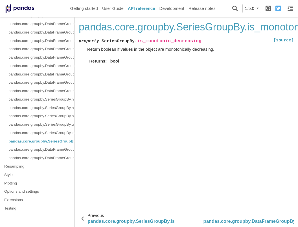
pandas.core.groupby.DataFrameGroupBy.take (41, 74)
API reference (141, 8)
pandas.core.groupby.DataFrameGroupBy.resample (41, 32)
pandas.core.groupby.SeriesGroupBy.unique (41, 124)
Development (171, 8)
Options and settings (21, 191)
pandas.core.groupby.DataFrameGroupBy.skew (41, 66)
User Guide (113, 8)
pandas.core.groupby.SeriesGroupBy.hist (41, 99)
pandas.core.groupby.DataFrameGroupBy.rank (41, 24)
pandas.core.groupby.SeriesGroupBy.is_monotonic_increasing (41, 133)
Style (8, 175)
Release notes (202, 8)
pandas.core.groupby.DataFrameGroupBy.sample (41, 41)
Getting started (84, 8)
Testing (10, 208)
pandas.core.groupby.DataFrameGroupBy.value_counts (41, 91)
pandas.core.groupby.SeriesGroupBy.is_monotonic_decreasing (41, 141)
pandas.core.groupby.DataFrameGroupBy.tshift (41, 82)
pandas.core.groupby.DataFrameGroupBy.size (41, 57)
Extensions (13, 200)
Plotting (10, 183)
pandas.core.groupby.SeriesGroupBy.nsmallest (41, 116)
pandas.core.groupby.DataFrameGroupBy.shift (41, 49)
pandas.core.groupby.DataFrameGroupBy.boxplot (41, 158)
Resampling (14, 166)
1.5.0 (250, 8)
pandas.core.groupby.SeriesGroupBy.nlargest (41, 108)
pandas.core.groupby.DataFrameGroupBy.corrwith (41, 149)
